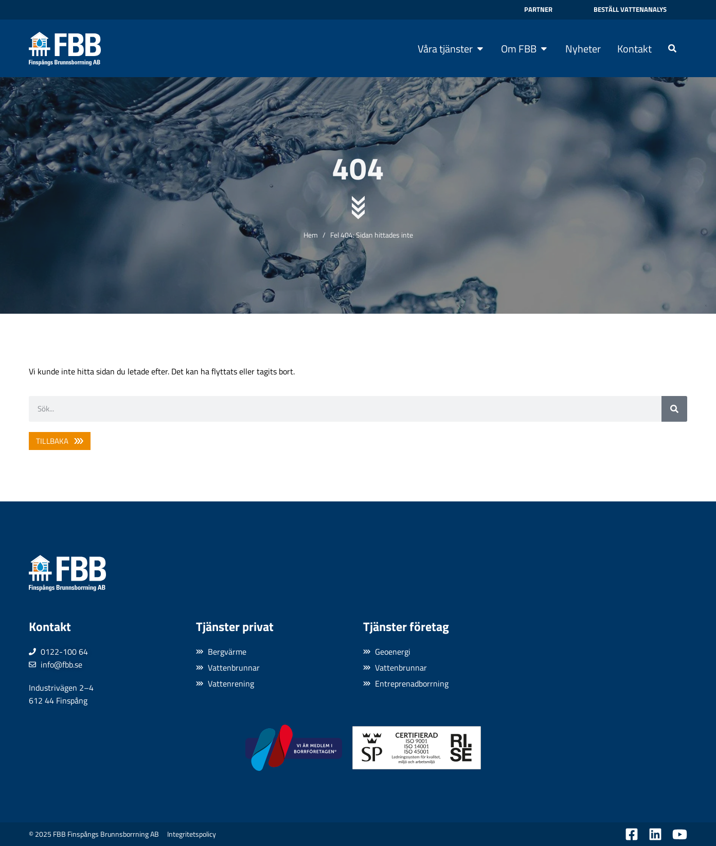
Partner (538, 9)
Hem (310, 234)
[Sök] (674, 409)
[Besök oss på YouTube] (679, 834)
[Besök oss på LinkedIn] (655, 834)
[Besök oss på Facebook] (631, 834)
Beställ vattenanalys (630, 9)
